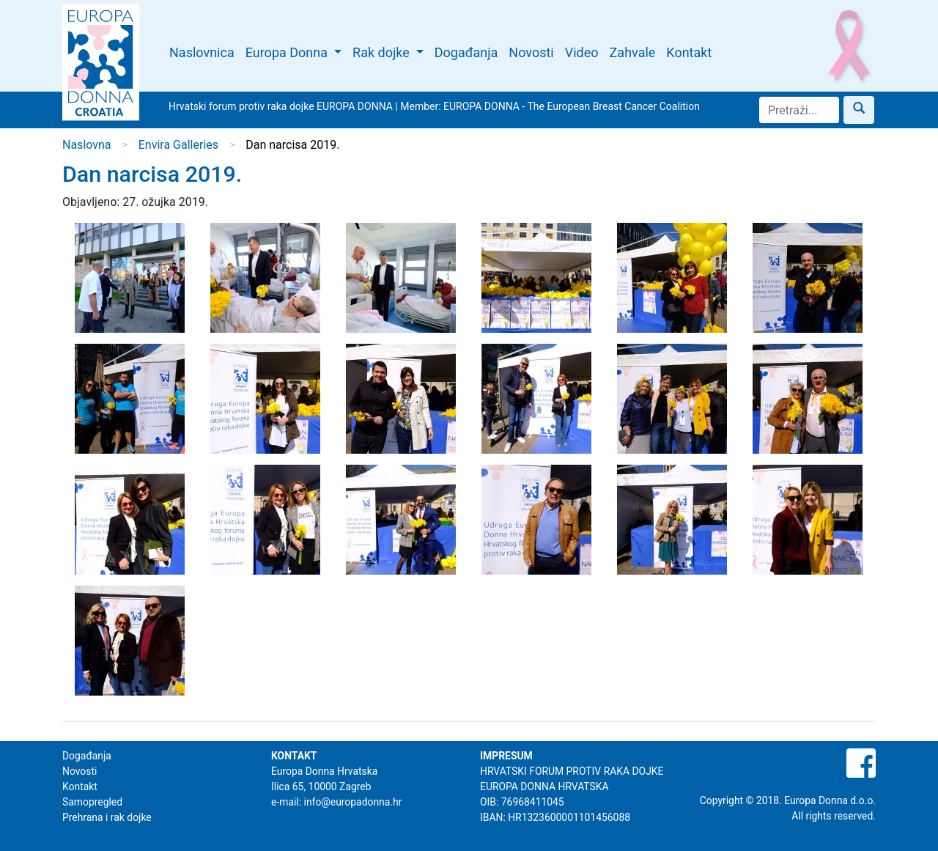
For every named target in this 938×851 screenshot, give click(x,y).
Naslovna (86, 145)
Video (582, 52)
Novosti (531, 52)
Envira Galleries (178, 145)
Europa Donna (288, 52)
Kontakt (689, 52)
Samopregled (92, 802)
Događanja (466, 52)
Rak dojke (382, 52)
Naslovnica (201, 52)
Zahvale (633, 52)
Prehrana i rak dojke (107, 817)
